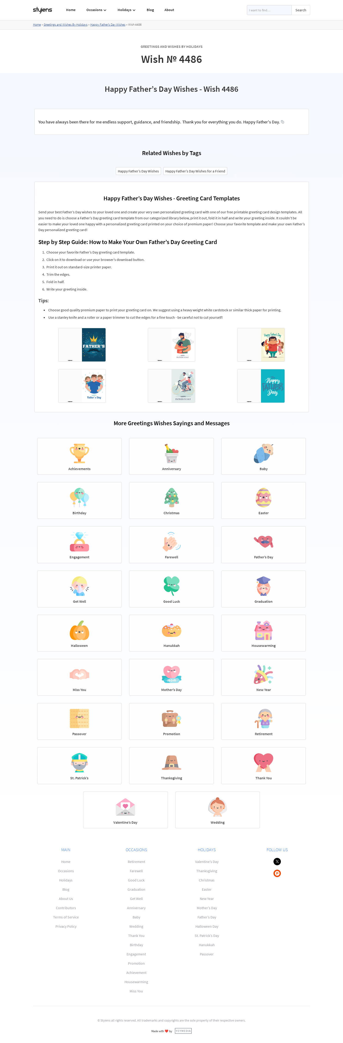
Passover (207, 954)
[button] (96, 10)
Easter (207, 889)
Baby (136, 917)
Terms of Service (66, 917)
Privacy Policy (65, 926)
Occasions (66, 871)
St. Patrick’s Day (207, 935)
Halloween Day (206, 926)
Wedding (136, 926)
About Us (66, 898)
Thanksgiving (206, 871)
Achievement (136, 972)
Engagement (136, 954)
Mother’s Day (207, 907)
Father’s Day (206, 917)
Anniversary (136, 907)
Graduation (136, 889)
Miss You (136, 991)
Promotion (136, 963)
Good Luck (136, 880)
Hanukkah (207, 944)
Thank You (136, 935)
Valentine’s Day (207, 861)
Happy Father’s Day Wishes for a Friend (195, 171)
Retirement (136, 861)
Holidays (66, 880)
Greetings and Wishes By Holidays (66, 24)
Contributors (66, 907)
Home (71, 9)
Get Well (136, 898)
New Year (207, 898)
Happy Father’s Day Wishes (107, 24)
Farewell (136, 871)
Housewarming (136, 981)
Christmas (207, 880)
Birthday (136, 944)
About (169, 9)
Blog (150, 9)
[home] (42, 10)
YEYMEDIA (183, 1031)
